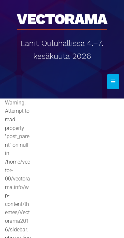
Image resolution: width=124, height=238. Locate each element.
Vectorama (62, 16)
